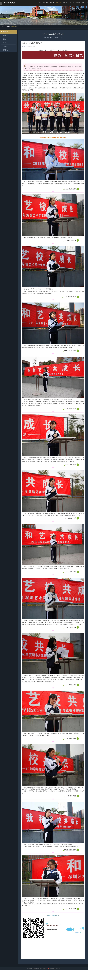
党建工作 (52, 2)
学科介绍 (65, 2)
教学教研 (78, 2)
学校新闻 (14, 26)
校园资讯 (58, 2)
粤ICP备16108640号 (43, 968)
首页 (40, 2)
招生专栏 (71, 2)
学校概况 (45, 2)
